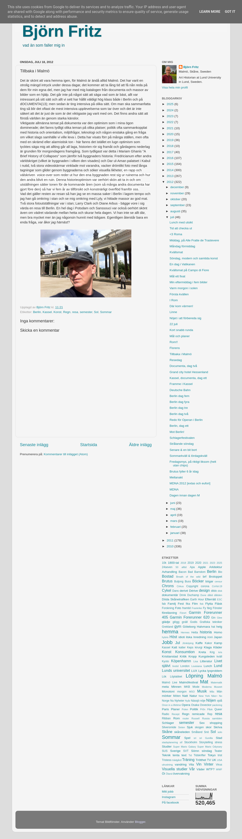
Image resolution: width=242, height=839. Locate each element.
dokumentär (170, 595)
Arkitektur (215, 567)
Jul (177, 643)
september (178, 205)
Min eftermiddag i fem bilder (188, 282)
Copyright (192, 586)
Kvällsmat (176, 252)
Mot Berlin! (177, 432)
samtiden (217, 718)
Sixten (181, 727)
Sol (96, 312)
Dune (203, 595)
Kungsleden (207, 656)
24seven (167, 567)
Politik (194, 709)
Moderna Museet (212, 686)
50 (177, 567)
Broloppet (215, 576)
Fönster (217, 608)
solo (220, 732)
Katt (174, 647)
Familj (172, 603)
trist (220, 755)
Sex (202, 723)
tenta (176, 755)
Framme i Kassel (181, 384)
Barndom (199, 572)
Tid (190, 755)
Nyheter (179, 700)
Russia (206, 718)
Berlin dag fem (179, 396)
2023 (170, 116)
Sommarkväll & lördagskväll (188, 455)
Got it (230, 12)
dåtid (210, 595)
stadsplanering (170, 742)
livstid (175, 666)
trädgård (176, 760)
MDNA (174, 489)
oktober (176, 199)
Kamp (218, 643)
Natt (185, 695)
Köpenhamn (181, 661)
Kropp (192, 656)
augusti (175, 211)
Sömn (195, 751)
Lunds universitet (176, 670)
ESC (219, 599)
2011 (170, 540)
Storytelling (206, 742)
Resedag (176, 360)
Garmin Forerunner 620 (190, 617)
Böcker (198, 581)
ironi (210, 637)
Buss (188, 581)
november (177, 193)
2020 (170, 134)
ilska (189, 637)
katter (182, 647)
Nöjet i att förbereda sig (185, 318)
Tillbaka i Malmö (181, 354)
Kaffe (198, 643)
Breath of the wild (188, 576)
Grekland (167, 626)
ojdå (219, 700)
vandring (181, 764)
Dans (175, 590)
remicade (198, 714)
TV (209, 760)
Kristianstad (170, 656)
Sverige (175, 751)
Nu (172, 700)
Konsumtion (185, 652)
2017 (170, 152)
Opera (186, 705)
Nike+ (214, 696)
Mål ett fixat (177, 276)
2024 (170, 110)
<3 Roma (176, 234)
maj (173, 508)
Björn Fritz (62, 31)
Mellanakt (176, 477)
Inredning (199, 637)
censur (218, 581)
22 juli (173, 324)
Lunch (208, 666)
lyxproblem (214, 670)
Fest (181, 603)
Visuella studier (174, 769)
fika (188, 603)
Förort (183, 613)
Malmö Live (169, 682)
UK (214, 760)
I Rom (174, 300)
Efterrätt (210, 599)
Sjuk (190, 727)
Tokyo (212, 755)
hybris (165, 637)
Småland (197, 732)
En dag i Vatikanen (182, 264)
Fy (204, 608)
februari (176, 526)
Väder (201, 769)
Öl (163, 773)
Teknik (166, 755)
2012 (170, 182)
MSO (192, 691)
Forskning (168, 608)
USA (219, 760)
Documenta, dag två (183, 366)
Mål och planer (180, 336)
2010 (170, 546)
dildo (214, 590)
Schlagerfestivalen (182, 438)
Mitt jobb (168, 791)
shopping (216, 723)
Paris (165, 709)
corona (205, 586)
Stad (219, 738)
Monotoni (168, 691)
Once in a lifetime (171, 705)
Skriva (218, 727)
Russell (196, 718)
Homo (218, 632)
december (177, 187)
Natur (193, 695)
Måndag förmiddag (182, 246)
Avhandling (169, 572)
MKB (187, 686)
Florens (175, 348)
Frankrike (197, 608)
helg (219, 626)
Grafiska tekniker (211, 622)
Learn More (209, 12)
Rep (209, 714)
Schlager (168, 723)
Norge (166, 700)
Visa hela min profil (175, 87)
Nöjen (211, 700)
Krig (212, 652)
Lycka (202, 670)
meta (165, 686)
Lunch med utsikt (181, 222)
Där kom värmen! (181, 306)
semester (86, 312)
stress (218, 742)
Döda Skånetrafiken (175, 599)
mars (174, 521)
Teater (218, 751)
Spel (187, 738)
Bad (190, 572)
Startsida (88, 444)
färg (209, 608)
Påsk (210, 709)
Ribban (166, 718)
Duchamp (193, 595)
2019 (170, 140)
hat (213, 626)
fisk (201, 603)
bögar (209, 581)
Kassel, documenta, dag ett (188, 378)
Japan (218, 637)
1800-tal (173, 562)
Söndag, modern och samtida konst (194, 258)
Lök (164, 676)
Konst (58, 312)
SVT (186, 751)
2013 (170, 176)
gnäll (185, 622)
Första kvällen (179, 294)
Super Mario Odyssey (209, 746)
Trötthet (201, 760)
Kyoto (165, 661)
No (220, 696)
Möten (177, 695)
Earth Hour (197, 599)
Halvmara (203, 626)
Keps (190, 647)
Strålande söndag (182, 443)
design (204, 590)
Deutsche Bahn (180, 390)
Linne (173, 312)
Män (219, 691)
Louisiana (196, 666)
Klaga (208, 647)
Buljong (179, 581)
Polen (185, 709)
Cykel (166, 590)
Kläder (217, 647)
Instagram (169, 797)
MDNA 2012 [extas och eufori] (190, 483)
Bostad (167, 576)
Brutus (167, 581)
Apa (192, 567)
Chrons (168, 586)
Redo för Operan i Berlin (186, 420)
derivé (184, 590)
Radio (165, 714)
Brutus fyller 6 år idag (184, 471)
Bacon (182, 572)
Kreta (202, 652)
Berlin (37, 312)
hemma (170, 631)
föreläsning (169, 612)
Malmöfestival (188, 682)
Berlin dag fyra (179, 402)
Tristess (167, 760)
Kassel (47, 312)
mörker (167, 695)
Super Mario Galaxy (184, 746)
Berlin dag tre (179, 407)
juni (173, 503)
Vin (198, 764)
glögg (176, 622)
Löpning (194, 676)
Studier (167, 746)
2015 (170, 164)
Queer (218, 709)
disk (220, 590)
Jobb (167, 642)
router (185, 718)
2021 (170, 128)
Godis (193, 622)
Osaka (195, 705)
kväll (219, 656)
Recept (176, 714)
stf (181, 742)
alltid (184, 567)
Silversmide (169, 727)
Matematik (216, 682)
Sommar (106, 312)
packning (217, 705)
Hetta (194, 632)
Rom (176, 718)
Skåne (167, 732)
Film (195, 603)
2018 (170, 146)
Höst (173, 637)
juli (172, 217)
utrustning (167, 764)
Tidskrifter (200, 755)
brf (204, 576)
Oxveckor (205, 705)
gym (177, 626)
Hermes (185, 632)
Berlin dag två (179, 414)
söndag (207, 751)
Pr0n (202, 709)
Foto (178, 608)
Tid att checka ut (181, 228)
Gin (213, 617)
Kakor (208, 643)
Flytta (209, 603)
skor (209, 727)
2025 (170, 104)
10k (164, 562)
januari (175, 533)
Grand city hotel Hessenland (189, 372)
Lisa (195, 661)
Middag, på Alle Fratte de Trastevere (194, 240)
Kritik (183, 656)
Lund (218, 666)
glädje (166, 622)
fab (164, 603)
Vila (191, 764)
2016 (170, 158)
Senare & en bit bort (183, 450)
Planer (175, 709)
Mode (195, 686)
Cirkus (180, 586)
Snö (206, 732)
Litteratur (206, 661)
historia (206, 632)
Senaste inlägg (34, 444)
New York (204, 696)
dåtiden (218, 595)
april (173, 515)
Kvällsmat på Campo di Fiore (189, 270)
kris (220, 652)
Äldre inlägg (140, 444)
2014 (170, 170)
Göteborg (189, 626)
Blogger (140, 822)
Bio (220, 572)
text (184, 755)
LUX (194, 670)
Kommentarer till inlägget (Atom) (66, 454)
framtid (186, 608)
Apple (202, 567)
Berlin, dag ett (179, 425)
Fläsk (218, 603)
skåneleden (182, 732)
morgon (182, 691)
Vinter (208, 764)
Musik (202, 691)
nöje (202, 700)
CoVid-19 (217, 586)
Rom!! (174, 342)
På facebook (170, 802)
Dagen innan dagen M (185, 495)
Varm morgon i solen (184, 288)
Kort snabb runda (181, 330)
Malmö (214, 676)
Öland (169, 773)
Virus (219, 764)
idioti (181, 637)
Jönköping (187, 643)
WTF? (210, 769)
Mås (212, 691)
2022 (170, 122)
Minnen (176, 686)
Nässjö (195, 700)
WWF (219, 769)
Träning (188, 760)
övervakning (181, 773)
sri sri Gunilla (203, 738)
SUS (165, 751)
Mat (204, 682)
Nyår (187, 700)
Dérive (193, 590)
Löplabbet (176, 676)
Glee (219, 617)
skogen (199, 727)
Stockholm (190, 742)
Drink (183, 595)
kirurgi (198, 647)
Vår (192, 769)
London (185, 666)
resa (75, 312)
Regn (66, 312)
